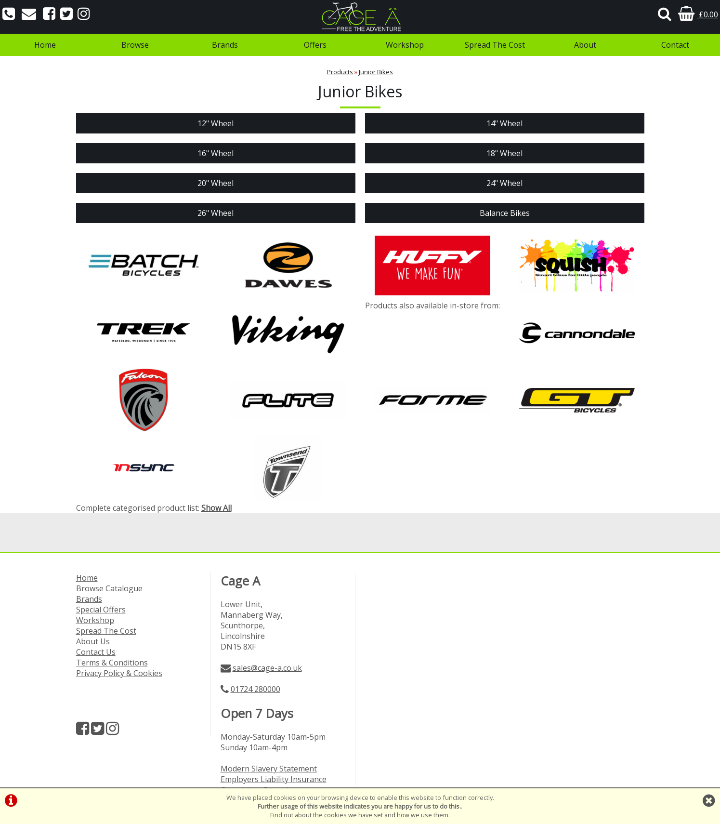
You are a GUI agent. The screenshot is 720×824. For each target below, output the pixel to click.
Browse (135, 45)
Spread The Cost (495, 45)
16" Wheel (215, 153)
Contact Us (96, 652)
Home (45, 45)
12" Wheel (215, 123)
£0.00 (698, 14)
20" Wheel (215, 183)
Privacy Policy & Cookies (119, 673)
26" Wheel (215, 213)
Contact (675, 45)
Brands (225, 45)
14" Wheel (504, 123)
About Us (93, 641)
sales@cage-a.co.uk (267, 668)
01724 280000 (255, 689)
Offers (315, 45)
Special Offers (101, 609)
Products (340, 71)
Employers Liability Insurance (274, 779)
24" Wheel (504, 183)
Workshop (405, 45)
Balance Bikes (505, 213)
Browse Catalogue (109, 588)
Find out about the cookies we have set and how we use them (359, 815)
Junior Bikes (376, 71)
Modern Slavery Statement (269, 768)
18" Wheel (504, 153)
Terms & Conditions (112, 662)
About (585, 45)
